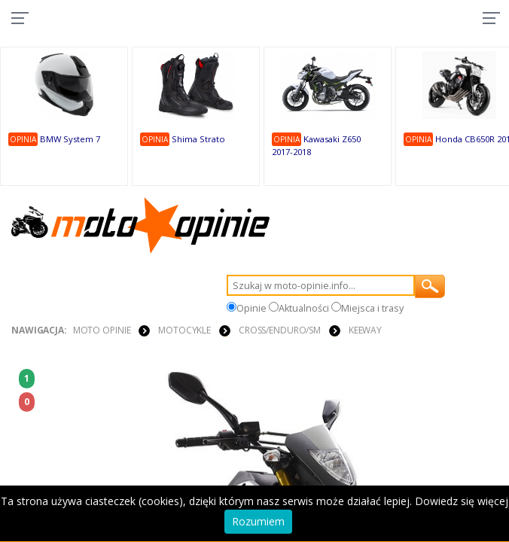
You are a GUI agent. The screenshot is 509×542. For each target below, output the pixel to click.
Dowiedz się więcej (461, 501)
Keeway (365, 330)
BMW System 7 (70, 139)
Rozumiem (258, 521)
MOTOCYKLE (184, 330)
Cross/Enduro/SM (280, 330)
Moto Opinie (102, 330)
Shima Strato (198, 139)
